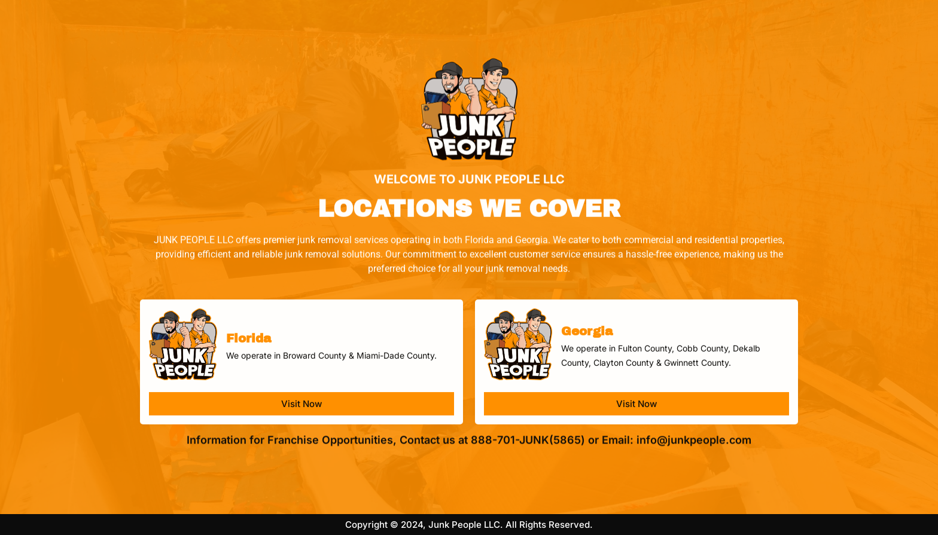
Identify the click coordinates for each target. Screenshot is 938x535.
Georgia (587, 339)
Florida (248, 346)
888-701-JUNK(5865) (528, 438)
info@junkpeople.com (693, 438)
